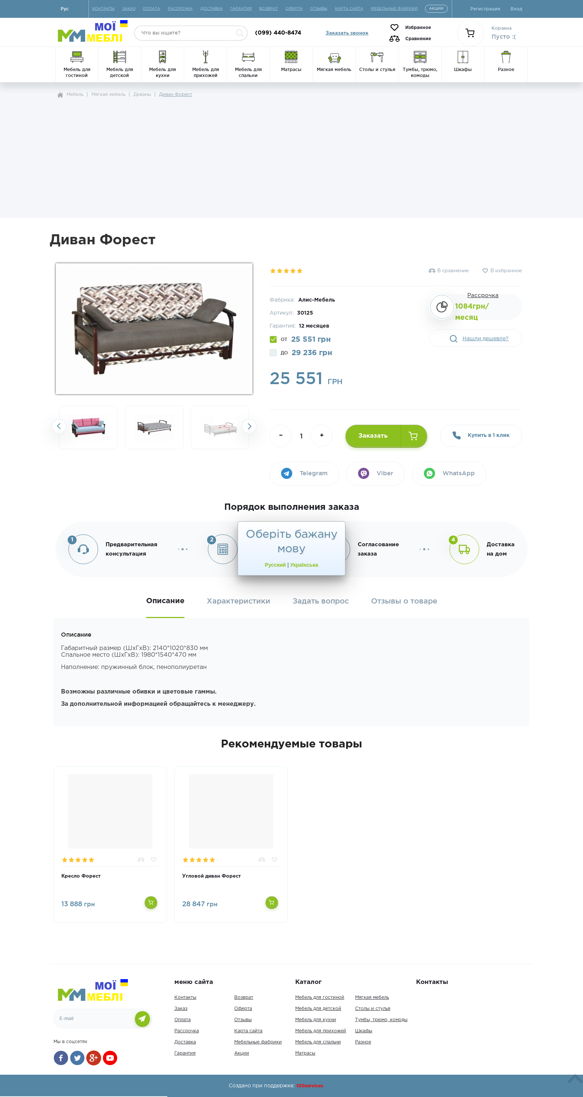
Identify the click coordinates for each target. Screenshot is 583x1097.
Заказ (180, 1009)
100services (309, 1086)
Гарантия (185, 1053)
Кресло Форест (81, 876)
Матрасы (305, 1053)
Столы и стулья (372, 1009)
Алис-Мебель (316, 300)
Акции (241, 1053)
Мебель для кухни (315, 1020)
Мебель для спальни (318, 1042)
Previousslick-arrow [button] (59, 426)
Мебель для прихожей (320, 1031)
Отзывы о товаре (404, 601)
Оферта (243, 1009)
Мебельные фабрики (258, 1042)
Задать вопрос (321, 601)
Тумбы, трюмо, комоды (381, 1020)
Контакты (185, 997)
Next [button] (249, 426)
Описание (165, 601)
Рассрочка (483, 295)
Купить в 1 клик (481, 435)
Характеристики (238, 601)
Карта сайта (248, 1031)
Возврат (243, 997)
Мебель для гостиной (319, 997)
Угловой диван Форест (211, 876)
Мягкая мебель (372, 997)
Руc (65, 8)
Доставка (185, 1042)
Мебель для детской (318, 1009)
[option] (88, 427)
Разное (363, 1042)
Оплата (182, 1020)
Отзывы (243, 1020)
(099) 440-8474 (278, 32)
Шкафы (363, 1031)
